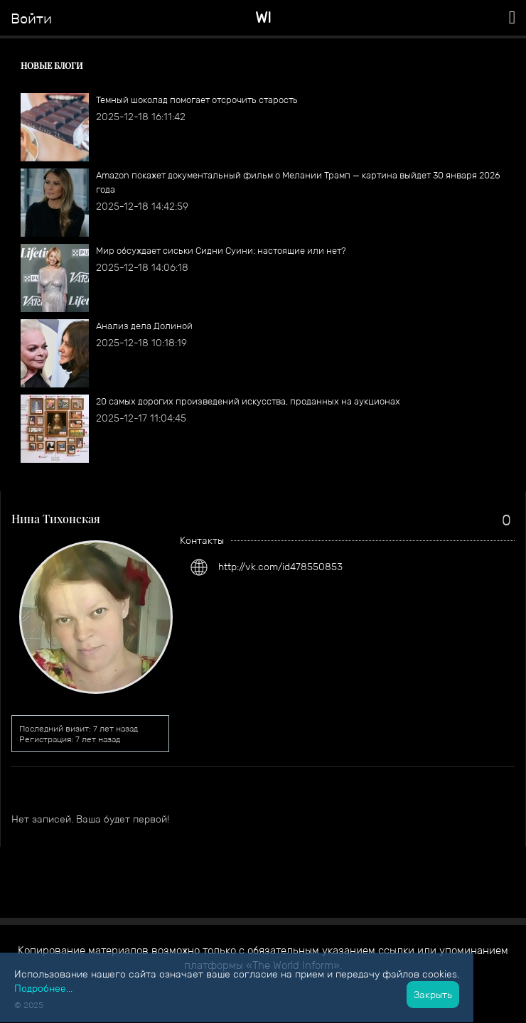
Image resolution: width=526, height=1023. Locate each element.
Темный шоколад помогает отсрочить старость (197, 100)
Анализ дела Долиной (144, 326)
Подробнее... (43, 988)
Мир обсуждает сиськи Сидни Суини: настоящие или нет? (221, 251)
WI (263, 17)
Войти (31, 18)
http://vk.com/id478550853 (280, 566)
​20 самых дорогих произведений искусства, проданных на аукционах (248, 401)
